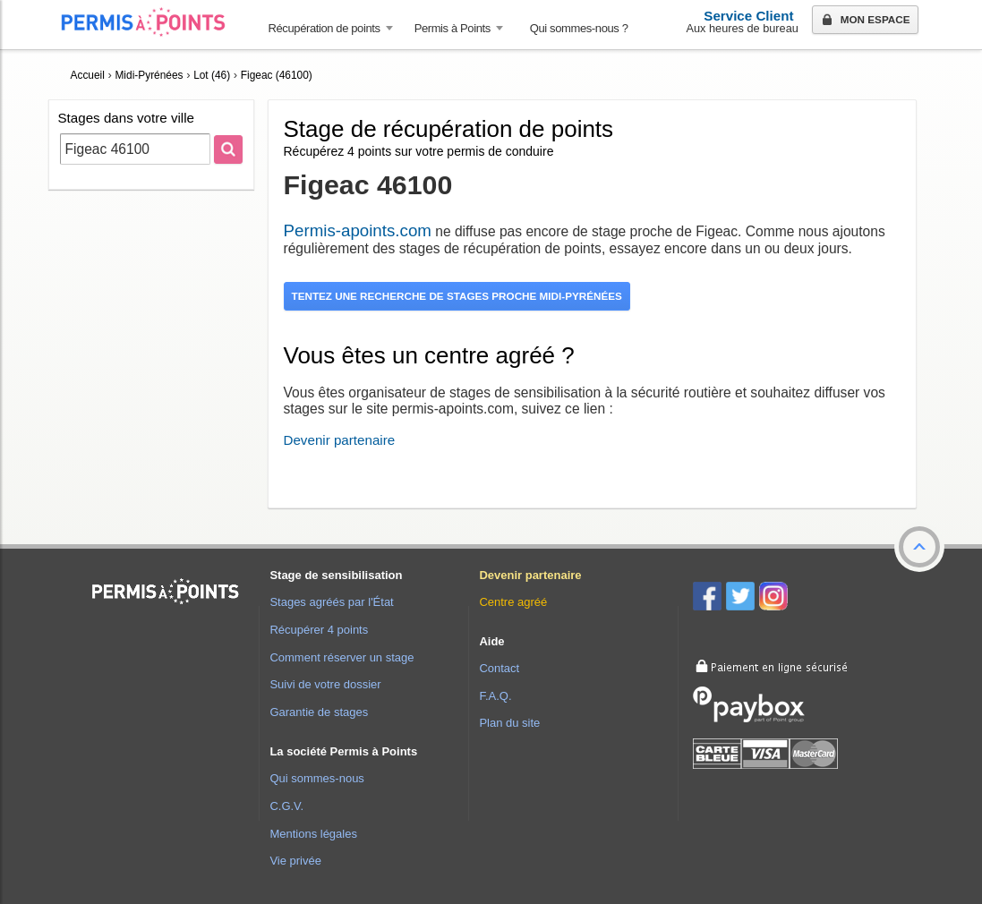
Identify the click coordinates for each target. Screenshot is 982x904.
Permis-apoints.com (357, 230)
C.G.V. (286, 806)
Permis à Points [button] (452, 28)
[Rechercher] (228, 149)
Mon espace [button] (864, 20)
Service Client (748, 15)
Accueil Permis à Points (152, 21)
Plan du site (509, 722)
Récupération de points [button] (324, 28)
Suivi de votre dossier (324, 684)
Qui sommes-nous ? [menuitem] (579, 28)
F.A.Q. (495, 696)
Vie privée (295, 860)
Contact (499, 668)
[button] (919, 546)
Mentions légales (313, 833)
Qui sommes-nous (316, 778)
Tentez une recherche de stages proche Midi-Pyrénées (457, 296)
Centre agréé (513, 602)
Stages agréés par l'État (331, 602)
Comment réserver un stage (341, 657)
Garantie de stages (318, 712)
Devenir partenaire (340, 440)
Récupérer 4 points (318, 629)
